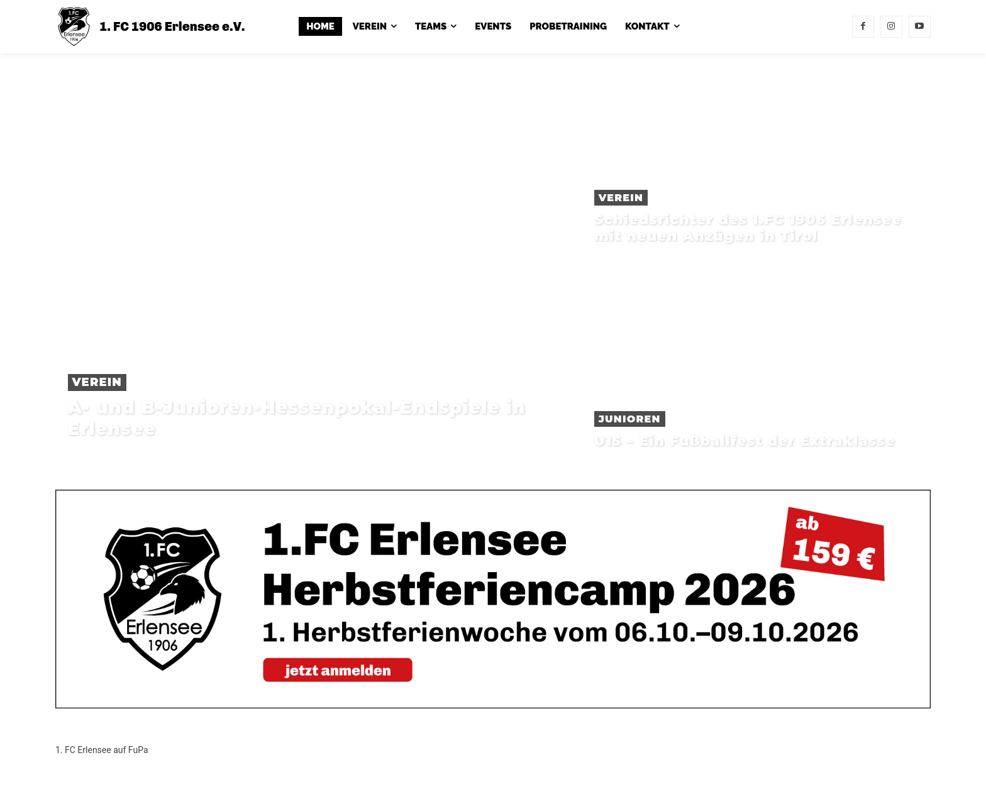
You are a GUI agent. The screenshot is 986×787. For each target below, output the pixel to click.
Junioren (630, 419)
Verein (97, 382)
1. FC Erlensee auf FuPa (101, 750)
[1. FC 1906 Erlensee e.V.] (150, 26)
